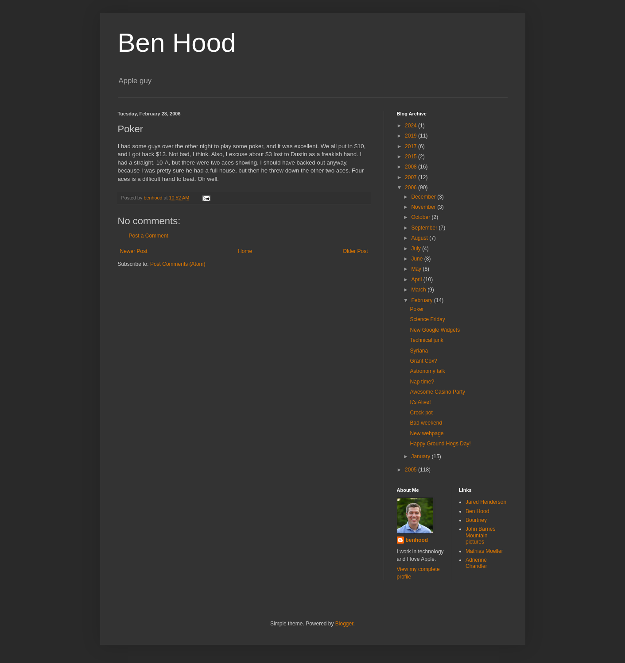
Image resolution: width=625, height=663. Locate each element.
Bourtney (476, 520)
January (421, 456)
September (425, 228)
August (420, 238)
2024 (411, 126)
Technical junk (426, 340)
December (424, 197)
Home (245, 251)
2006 (411, 187)
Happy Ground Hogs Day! (440, 444)
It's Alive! (420, 402)
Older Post (355, 251)
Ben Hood (177, 42)
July (416, 248)
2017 (411, 146)
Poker (416, 309)
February (422, 300)
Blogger (344, 624)
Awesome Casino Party (437, 392)
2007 (411, 177)
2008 (411, 167)
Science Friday (427, 319)
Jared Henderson (486, 502)
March (419, 290)
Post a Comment (148, 236)
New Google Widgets (435, 330)
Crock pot (421, 413)
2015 (411, 156)
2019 (411, 136)
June (417, 259)
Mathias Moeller (484, 551)
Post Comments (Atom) (178, 264)
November (424, 207)
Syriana (419, 351)
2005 (411, 470)
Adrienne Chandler (476, 563)
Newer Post (134, 251)
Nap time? (422, 382)
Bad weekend (426, 423)
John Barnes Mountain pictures (480, 535)
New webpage (426, 433)
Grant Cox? (423, 361)
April (417, 279)
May (417, 269)
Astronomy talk (427, 371)
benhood (417, 540)
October (421, 217)
